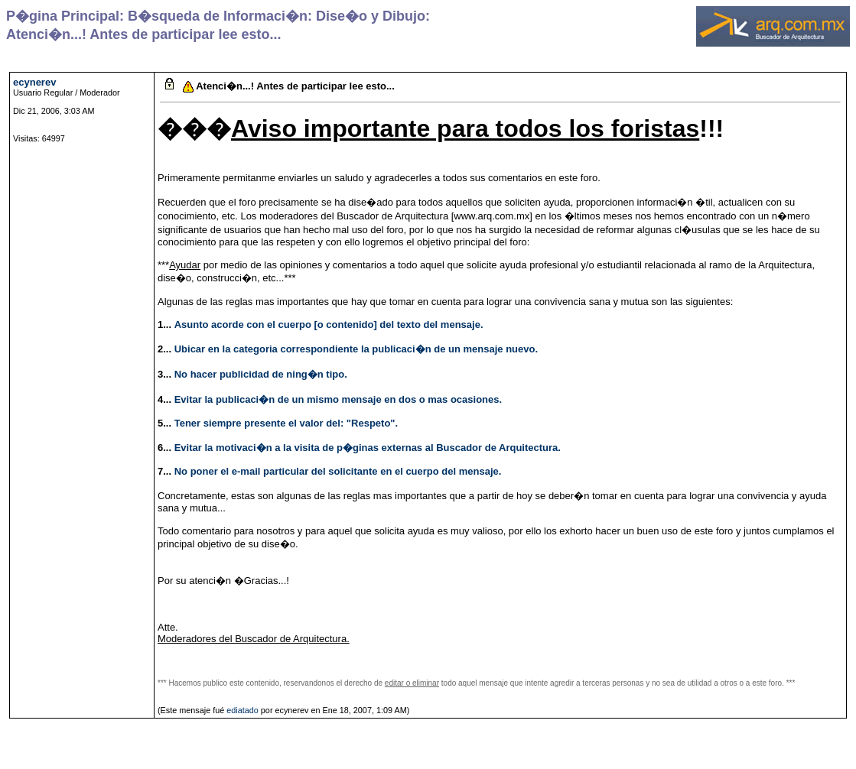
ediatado (242, 710)
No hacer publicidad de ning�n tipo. (260, 374)
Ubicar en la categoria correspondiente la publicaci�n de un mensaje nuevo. (356, 349)
